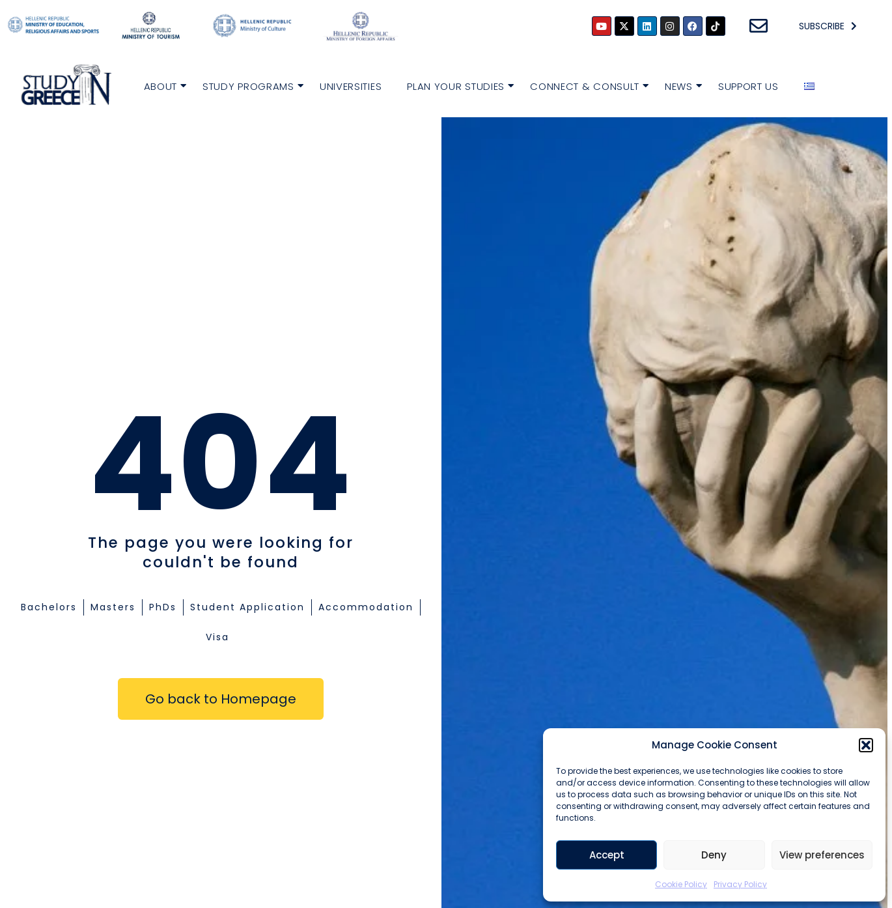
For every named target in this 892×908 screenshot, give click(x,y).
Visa (217, 637)
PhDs (162, 607)
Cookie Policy (681, 884)
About (162, 85)
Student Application (247, 607)
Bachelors (49, 607)
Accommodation (365, 607)
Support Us (748, 86)
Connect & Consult (586, 85)
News (680, 85)
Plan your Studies (457, 85)
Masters (113, 607)
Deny (714, 855)
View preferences (822, 855)
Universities (351, 86)
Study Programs (250, 85)
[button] (865, 745)
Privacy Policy (740, 884)
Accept (606, 855)
